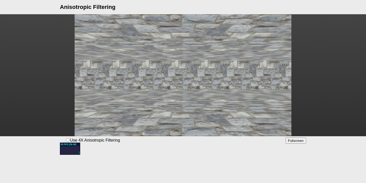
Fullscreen (296, 141)
